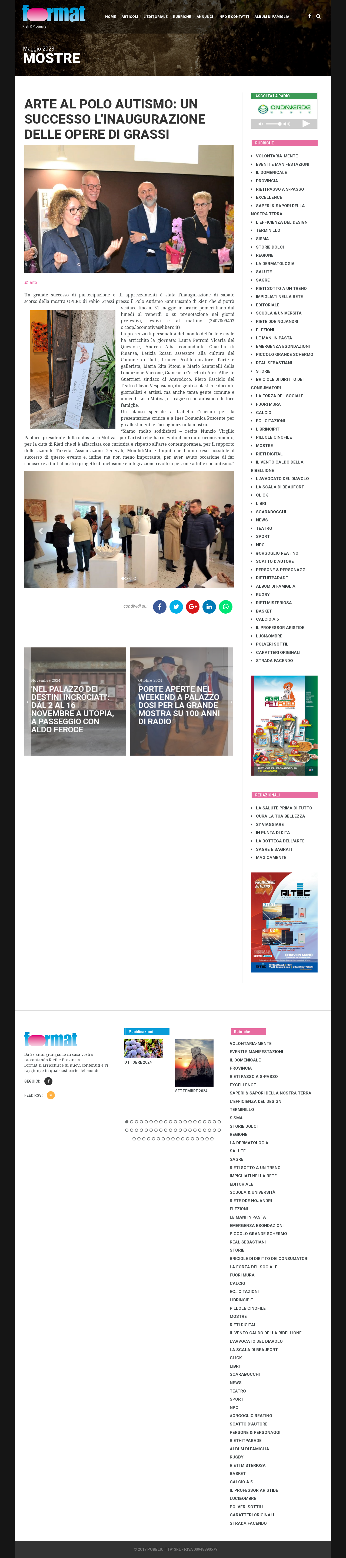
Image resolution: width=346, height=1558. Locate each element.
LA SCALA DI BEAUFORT (277, 487)
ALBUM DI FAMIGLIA (273, 586)
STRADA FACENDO (272, 660)
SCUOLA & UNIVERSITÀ (276, 313)
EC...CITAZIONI (268, 420)
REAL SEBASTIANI (271, 362)
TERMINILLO (265, 230)
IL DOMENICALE (269, 172)
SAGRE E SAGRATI (271, 849)
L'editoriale (156, 17)
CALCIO (261, 412)
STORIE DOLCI (267, 247)
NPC (258, 545)
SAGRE (260, 280)
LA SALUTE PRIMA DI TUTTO (281, 808)
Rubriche (182, 17)
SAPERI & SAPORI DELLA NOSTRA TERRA (270, 1093)
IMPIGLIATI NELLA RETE (277, 296)
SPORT (260, 536)
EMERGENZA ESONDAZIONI (280, 346)
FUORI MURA (266, 404)
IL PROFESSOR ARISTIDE (277, 627)
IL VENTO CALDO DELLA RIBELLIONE (266, 1333)
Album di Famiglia (271, 17)
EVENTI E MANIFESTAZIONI (280, 164)
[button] (40, 529)
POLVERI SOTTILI (270, 644)
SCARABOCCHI (268, 512)
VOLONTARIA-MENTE (274, 156)
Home (110, 17)
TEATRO (261, 528)
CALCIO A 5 (265, 619)
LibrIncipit (265, 429)
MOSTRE (262, 445)
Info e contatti (233, 17)
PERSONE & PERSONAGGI (279, 569)
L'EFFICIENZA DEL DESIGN (279, 222)
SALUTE (261, 271)
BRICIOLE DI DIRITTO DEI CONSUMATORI (269, 1258)
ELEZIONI (262, 330)
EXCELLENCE (266, 197)
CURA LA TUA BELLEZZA (278, 816)
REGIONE (262, 255)
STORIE (261, 371)
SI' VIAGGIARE (267, 824)
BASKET (261, 611)
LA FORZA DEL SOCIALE (277, 395)
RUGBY (260, 594)
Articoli (129, 17)
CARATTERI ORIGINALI (275, 652)
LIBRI (258, 503)
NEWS (259, 520)
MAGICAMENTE (269, 857)
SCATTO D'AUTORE (272, 561)
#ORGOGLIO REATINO (274, 553)
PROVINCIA (264, 180)
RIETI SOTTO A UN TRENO (279, 288)
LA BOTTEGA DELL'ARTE (278, 841)
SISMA (260, 238)
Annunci (205, 17)
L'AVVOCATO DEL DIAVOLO (280, 478)
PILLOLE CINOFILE (271, 437)
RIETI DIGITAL (267, 454)
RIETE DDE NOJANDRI (274, 321)
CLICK (259, 495)
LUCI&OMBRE (266, 636)
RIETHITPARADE (269, 577)
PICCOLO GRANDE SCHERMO (282, 354)
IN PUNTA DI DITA (270, 832)
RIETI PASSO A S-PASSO (277, 189)
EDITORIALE (265, 305)
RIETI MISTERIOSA (271, 602)
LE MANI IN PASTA (271, 338)
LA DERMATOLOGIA (273, 263)
